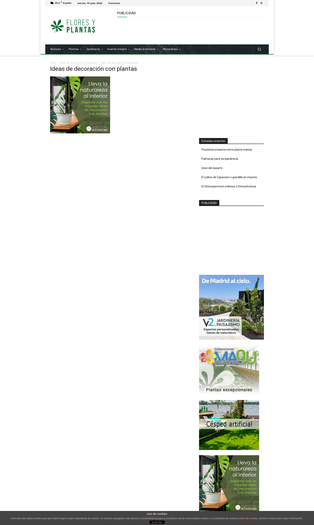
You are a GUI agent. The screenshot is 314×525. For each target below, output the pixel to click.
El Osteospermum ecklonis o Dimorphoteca (228, 186)
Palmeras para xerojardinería (219, 158)
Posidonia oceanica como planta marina (226, 149)
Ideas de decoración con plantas (78, 62)
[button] (259, 49)
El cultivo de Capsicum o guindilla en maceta (229, 177)
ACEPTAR (157, 522)
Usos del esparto (211, 168)
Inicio (53, 62)
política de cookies (248, 518)
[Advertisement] (190, 30)
